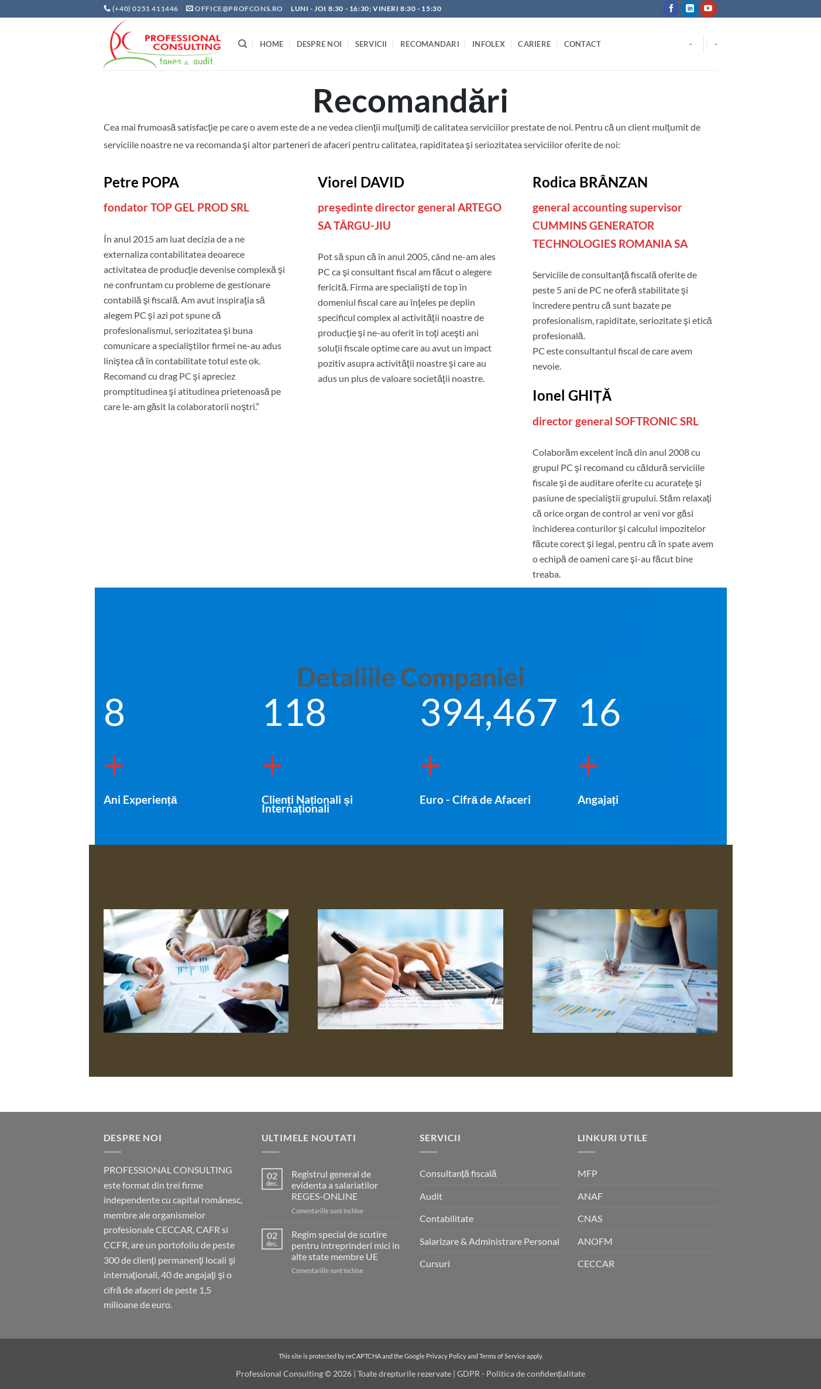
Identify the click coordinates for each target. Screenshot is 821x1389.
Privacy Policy (446, 1356)
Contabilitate (446, 1218)
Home (271, 44)
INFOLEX (488, 44)
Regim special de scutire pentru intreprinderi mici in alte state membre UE (345, 1245)
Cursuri (435, 1263)
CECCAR (596, 1263)
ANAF (590, 1196)
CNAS (590, 1218)
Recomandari (429, 44)
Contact (583, 44)
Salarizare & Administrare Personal (489, 1241)
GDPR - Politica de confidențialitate (521, 1373)
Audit (431, 1196)
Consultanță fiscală (458, 1173)
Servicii (371, 44)
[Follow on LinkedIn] (689, 9)
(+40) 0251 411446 (146, 8)
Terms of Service (502, 1356)
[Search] (242, 44)
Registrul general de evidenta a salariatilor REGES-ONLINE (334, 1185)
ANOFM (595, 1241)
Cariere (534, 44)
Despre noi (319, 44)
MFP (587, 1173)
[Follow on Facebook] (670, 9)
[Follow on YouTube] (708, 9)
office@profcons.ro (239, 8)
